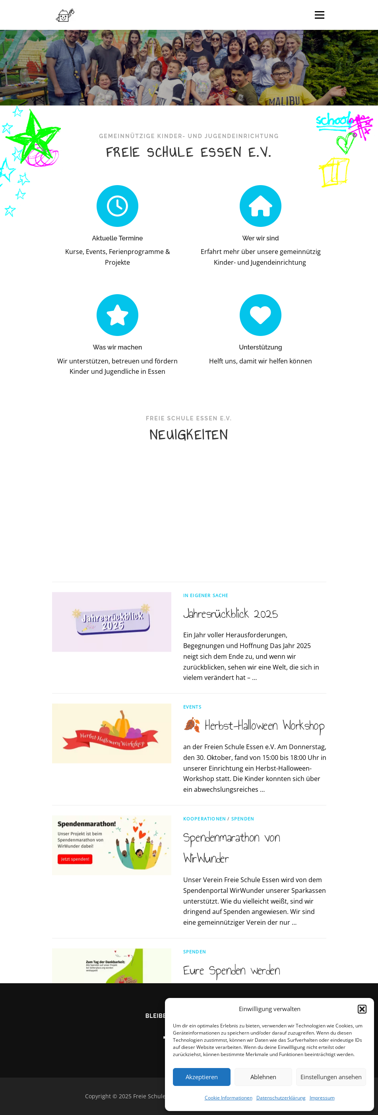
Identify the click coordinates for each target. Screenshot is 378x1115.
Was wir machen (117, 375)
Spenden (242, 977)
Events (192, 865)
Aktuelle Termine (117, 238)
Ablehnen (263, 1077)
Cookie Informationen (228, 1097)
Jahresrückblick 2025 (230, 771)
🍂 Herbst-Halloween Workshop (254, 883)
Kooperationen (204, 977)
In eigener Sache (206, 753)
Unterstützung (260, 375)
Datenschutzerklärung (281, 1097)
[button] (362, 1009)
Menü (319, 14)
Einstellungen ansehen (331, 1077)
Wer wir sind (260, 238)
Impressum (322, 1097)
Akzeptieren (202, 1077)
